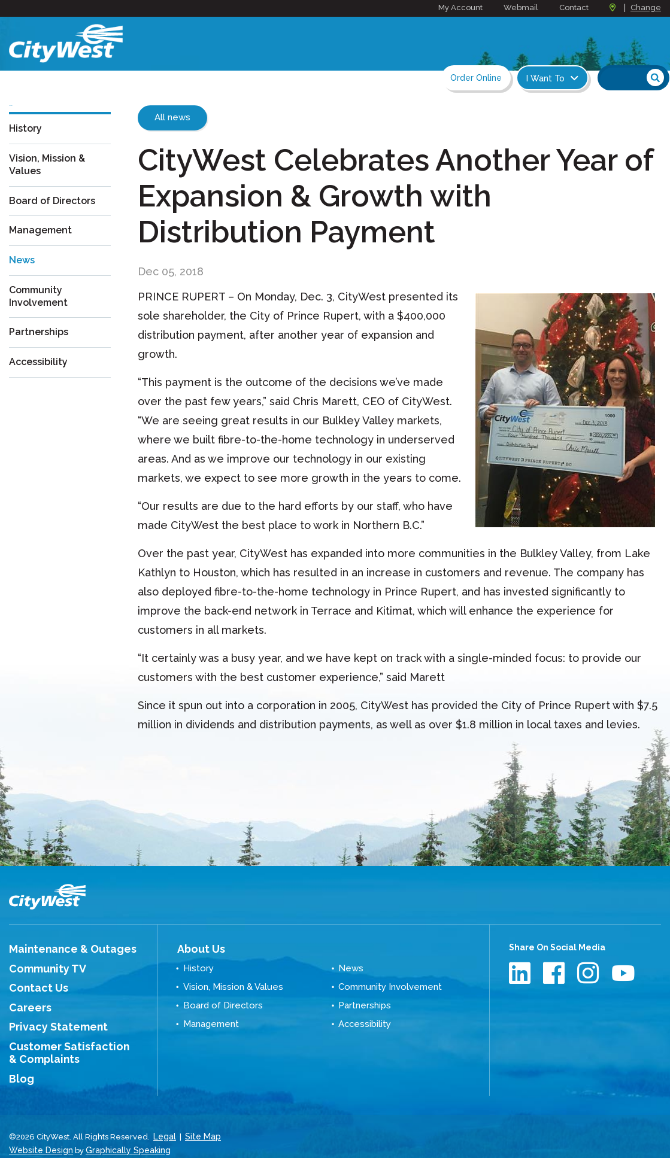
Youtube (623, 972)
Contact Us (32, 983)
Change (645, 7)
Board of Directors (58, 221)
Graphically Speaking (121, 1133)
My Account (460, 7)
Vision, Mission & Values (50, 185)
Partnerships (41, 351)
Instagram (589, 973)
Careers (26, 1001)
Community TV (40, 966)
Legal (164, 1121)
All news (172, 117)
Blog (19, 1066)
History (27, 149)
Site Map (200, 1121)
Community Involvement (41, 315)
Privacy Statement (49, 1019)
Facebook (555, 973)
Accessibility (41, 380)
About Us (196, 947)
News (23, 279)
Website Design (38, 1133)
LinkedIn (521, 973)
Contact (574, 7)
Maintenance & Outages (61, 948)
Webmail (521, 7)
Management (43, 250)
